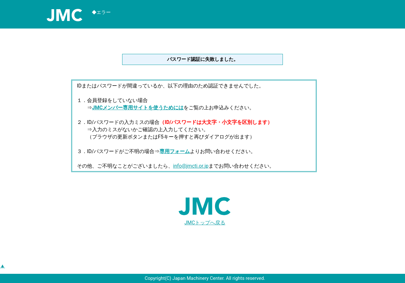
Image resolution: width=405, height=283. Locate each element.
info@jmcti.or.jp (191, 166)
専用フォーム (174, 151)
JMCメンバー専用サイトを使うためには (138, 108)
